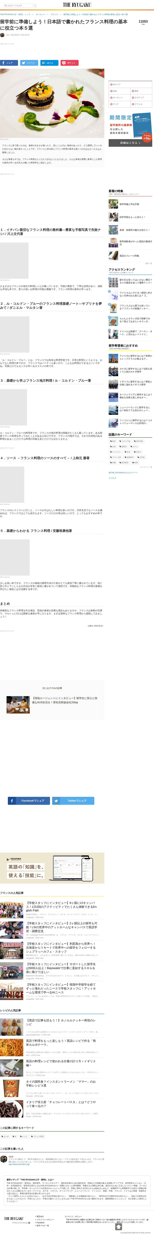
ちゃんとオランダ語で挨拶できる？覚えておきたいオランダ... (135, 320)
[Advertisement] (52, 758)
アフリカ (137, 104)
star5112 (5, 139)
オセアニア (138, 97)
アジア (114, 104)
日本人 (137, 452)
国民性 (123, 447)
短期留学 (129, 457)
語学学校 (138, 441)
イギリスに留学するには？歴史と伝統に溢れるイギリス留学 (136, 383)
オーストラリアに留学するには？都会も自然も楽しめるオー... (136, 396)
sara (11, 1156)
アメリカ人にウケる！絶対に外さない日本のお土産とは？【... (136, 294)
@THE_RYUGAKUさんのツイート (123, 472)
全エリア (115, 84)
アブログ (112, 478)
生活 (127, 452)
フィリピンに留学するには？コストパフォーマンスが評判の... (136, 421)
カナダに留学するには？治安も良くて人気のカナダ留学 (136, 370)
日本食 (141, 457)
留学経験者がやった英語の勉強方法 (136, 243)
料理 (135, 463)
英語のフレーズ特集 (129, 256)
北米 (113, 91)
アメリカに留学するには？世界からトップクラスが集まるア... (136, 357)
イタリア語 (125, 441)
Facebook (40, 1223)
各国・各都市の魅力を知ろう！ (135, 230)
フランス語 (115, 457)
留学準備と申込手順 (129, 204)
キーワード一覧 (146, 467)
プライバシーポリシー (45, 1220)
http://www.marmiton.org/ (19, 1164)
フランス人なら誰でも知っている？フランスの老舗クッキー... (135, 307)
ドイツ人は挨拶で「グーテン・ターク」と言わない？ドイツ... (136, 332)
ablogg (26, 1223)
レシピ (23, 1136)
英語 (113, 441)
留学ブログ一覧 (43, 1226)
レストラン (115, 452)
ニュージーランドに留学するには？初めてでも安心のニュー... (135, 409)
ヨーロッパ (116, 97)
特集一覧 (148, 263)
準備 (113, 463)
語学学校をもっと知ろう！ (133, 217)
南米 (135, 91)
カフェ (134, 447)
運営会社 (40, 1216)
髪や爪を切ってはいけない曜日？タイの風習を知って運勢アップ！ (136, 281)
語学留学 (124, 463)
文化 (113, 447)
